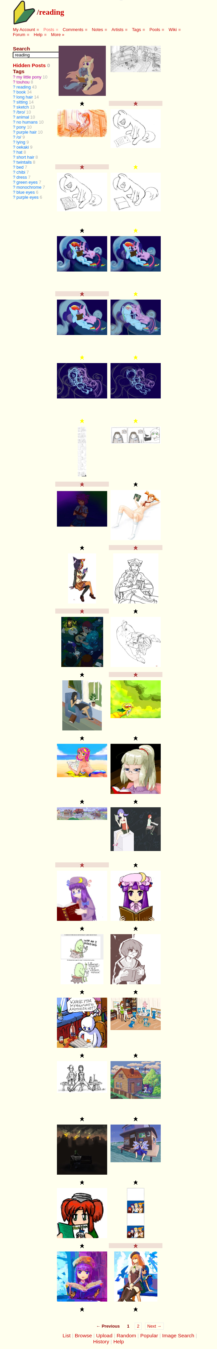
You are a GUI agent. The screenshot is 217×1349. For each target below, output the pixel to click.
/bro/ (20, 112)
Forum (19, 34)
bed (19, 167)
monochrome (29, 187)
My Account (24, 29)
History (101, 1341)
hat (19, 152)
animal (22, 117)
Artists (118, 29)
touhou (22, 82)
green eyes (27, 182)
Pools (154, 29)
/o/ (18, 137)
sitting (21, 102)
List (67, 1335)
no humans (27, 122)
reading (51, 12)
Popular (149, 1335)
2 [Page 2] (138, 1326)
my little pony (29, 76)
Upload (104, 1335)
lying (20, 142)
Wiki (173, 29)
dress (21, 177)
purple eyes (27, 197)
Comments (73, 29)
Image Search (178, 1335)
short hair (25, 157)
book (21, 92)
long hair (24, 97)
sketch (22, 107)
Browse (83, 1335)
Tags (136, 29)
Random (126, 1335)
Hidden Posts (29, 65)
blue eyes (25, 192)
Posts (49, 29)
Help (38, 34)
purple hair (26, 132)
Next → (154, 1326)
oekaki (22, 147)
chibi (20, 172)
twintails (24, 162)
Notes (97, 29)
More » (57, 34)
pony (21, 127)
